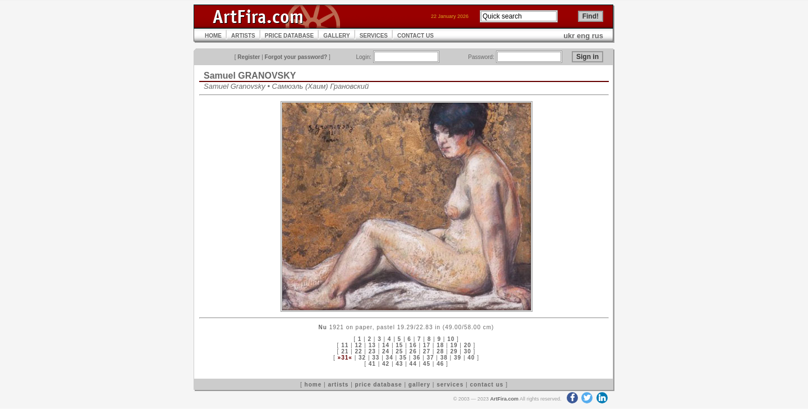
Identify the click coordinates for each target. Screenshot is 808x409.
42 (385, 364)
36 (416, 358)
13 (372, 345)
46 (440, 364)
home (313, 384)
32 (362, 358)
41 (372, 364)
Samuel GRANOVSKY (250, 75)
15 (399, 345)
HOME (213, 36)
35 (403, 358)
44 (413, 364)
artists (338, 384)
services (450, 384)
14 (385, 345)
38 (444, 358)
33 (375, 358)
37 (430, 358)
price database (378, 384)
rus (597, 35)
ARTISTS (243, 36)
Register (248, 57)
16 (413, 345)
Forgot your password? (296, 57)
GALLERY (336, 36)
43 (399, 364)
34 (389, 358)
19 (453, 345)
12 (358, 345)
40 (471, 358)
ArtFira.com (504, 399)
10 (450, 339)
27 (426, 351)
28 (440, 351)
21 (344, 351)
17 (426, 345)
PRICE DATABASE (289, 36)
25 (399, 351)
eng (583, 35)
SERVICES (374, 36)
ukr (569, 35)
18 (440, 345)
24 (385, 351)
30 (467, 351)
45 (426, 364)
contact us (486, 384)
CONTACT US (415, 36)
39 (457, 358)
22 (358, 351)
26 (413, 351)
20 (467, 345)
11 (344, 345)
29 (453, 351)
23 (372, 351)
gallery (419, 384)
